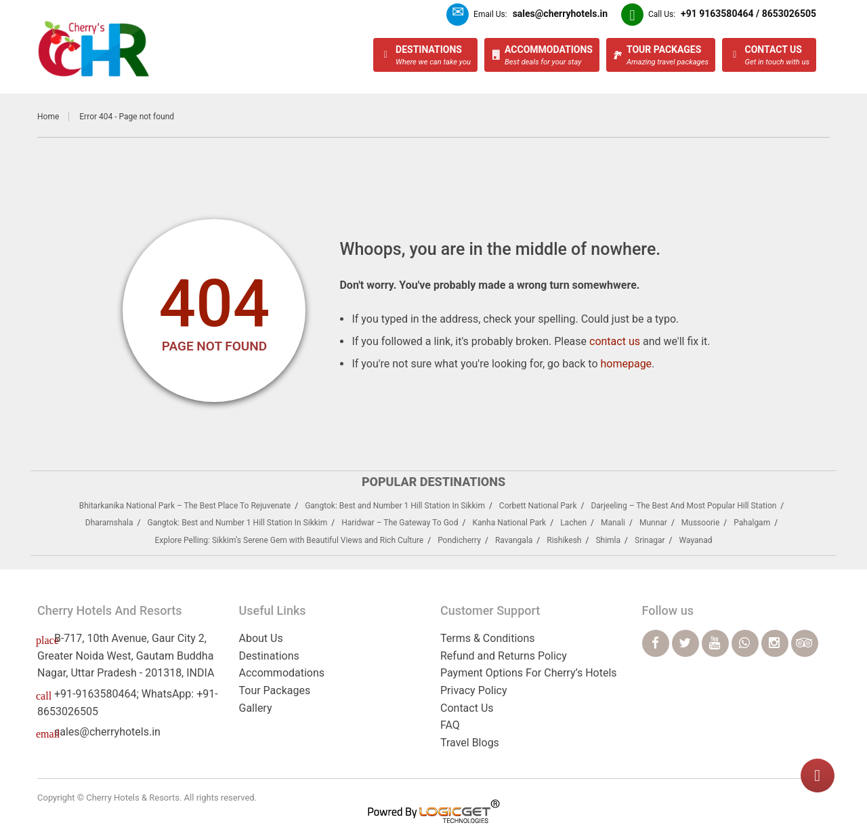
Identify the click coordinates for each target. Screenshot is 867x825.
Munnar (653, 522)
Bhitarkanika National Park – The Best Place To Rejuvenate (185, 505)
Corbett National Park (538, 505)
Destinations (269, 655)
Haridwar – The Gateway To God (399, 522)
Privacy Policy (473, 690)
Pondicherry (459, 540)
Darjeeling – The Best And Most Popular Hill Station (683, 505)
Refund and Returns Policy (503, 655)
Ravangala (513, 540)
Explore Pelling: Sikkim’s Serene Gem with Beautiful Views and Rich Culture (288, 540)
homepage (626, 363)
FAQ (450, 725)
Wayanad (696, 540)
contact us (614, 341)
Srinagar (650, 540)
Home (48, 116)
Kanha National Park (509, 522)
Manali (613, 522)
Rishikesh (564, 540)
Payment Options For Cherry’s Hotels (528, 672)
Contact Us (467, 708)
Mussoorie (700, 522)
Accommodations (282, 672)
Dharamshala (109, 522)
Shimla (607, 540)
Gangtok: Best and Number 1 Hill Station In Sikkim (395, 505)
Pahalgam (752, 522)
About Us (261, 638)
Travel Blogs (469, 742)
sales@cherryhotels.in (107, 731)
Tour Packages (275, 690)
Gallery (255, 708)
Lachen (573, 522)
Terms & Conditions (487, 638)
